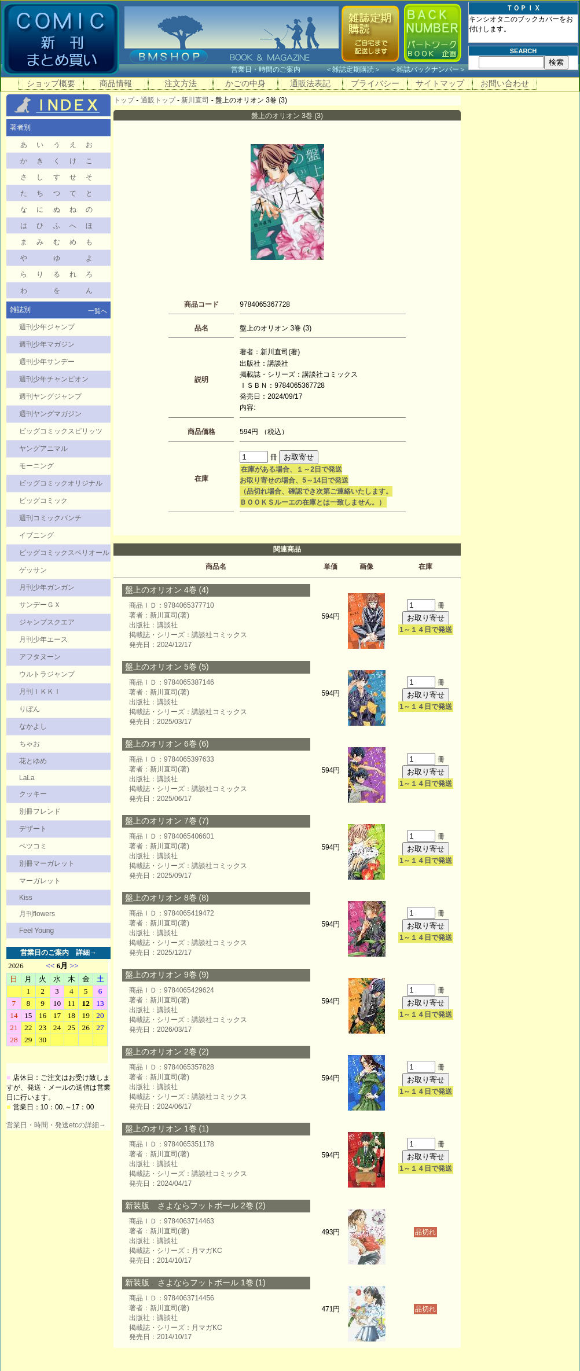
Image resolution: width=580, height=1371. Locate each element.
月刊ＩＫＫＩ (40, 692)
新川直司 (195, 100)
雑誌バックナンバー (428, 69)
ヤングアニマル (43, 448)
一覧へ (97, 310)
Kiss (25, 898)
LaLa (27, 778)
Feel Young (36, 931)
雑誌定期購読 (353, 69)
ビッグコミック (43, 501)
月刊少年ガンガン (47, 587)
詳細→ (86, 953)
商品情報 (116, 83)
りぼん (29, 709)
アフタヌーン (40, 657)
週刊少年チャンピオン (54, 379)
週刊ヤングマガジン (50, 414)
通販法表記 (310, 83)
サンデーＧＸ (40, 605)
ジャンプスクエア (47, 622)
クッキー (33, 794)
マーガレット (40, 881)
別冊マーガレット (47, 863)
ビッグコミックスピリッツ (60, 431)
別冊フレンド (40, 811)
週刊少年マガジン (47, 344)
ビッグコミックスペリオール (64, 553)
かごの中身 (245, 83)
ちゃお (29, 744)
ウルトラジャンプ (47, 674)
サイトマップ (440, 83)
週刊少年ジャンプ (47, 327)
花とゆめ (33, 761)
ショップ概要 (51, 83)
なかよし (33, 726)
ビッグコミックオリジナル (60, 483)
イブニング (36, 535)
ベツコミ (33, 846)
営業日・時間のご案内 (277, 69)
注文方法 (180, 83)
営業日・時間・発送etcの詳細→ (56, 1125)
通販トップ (158, 100)
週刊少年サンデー (47, 362)
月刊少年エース (43, 639)
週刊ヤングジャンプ (50, 396)
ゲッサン (33, 570)
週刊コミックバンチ (50, 518)
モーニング (36, 466)
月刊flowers (37, 914)
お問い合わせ (504, 83)
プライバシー (375, 83)
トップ (123, 100)
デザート (33, 829)
